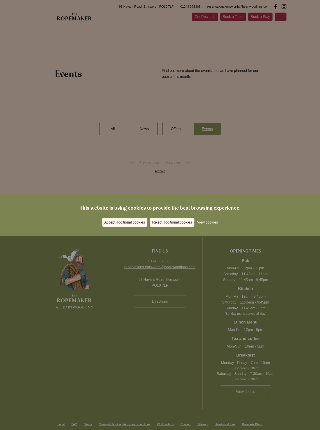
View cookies (207, 222)
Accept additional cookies (124, 222)
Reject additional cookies (172, 222)
